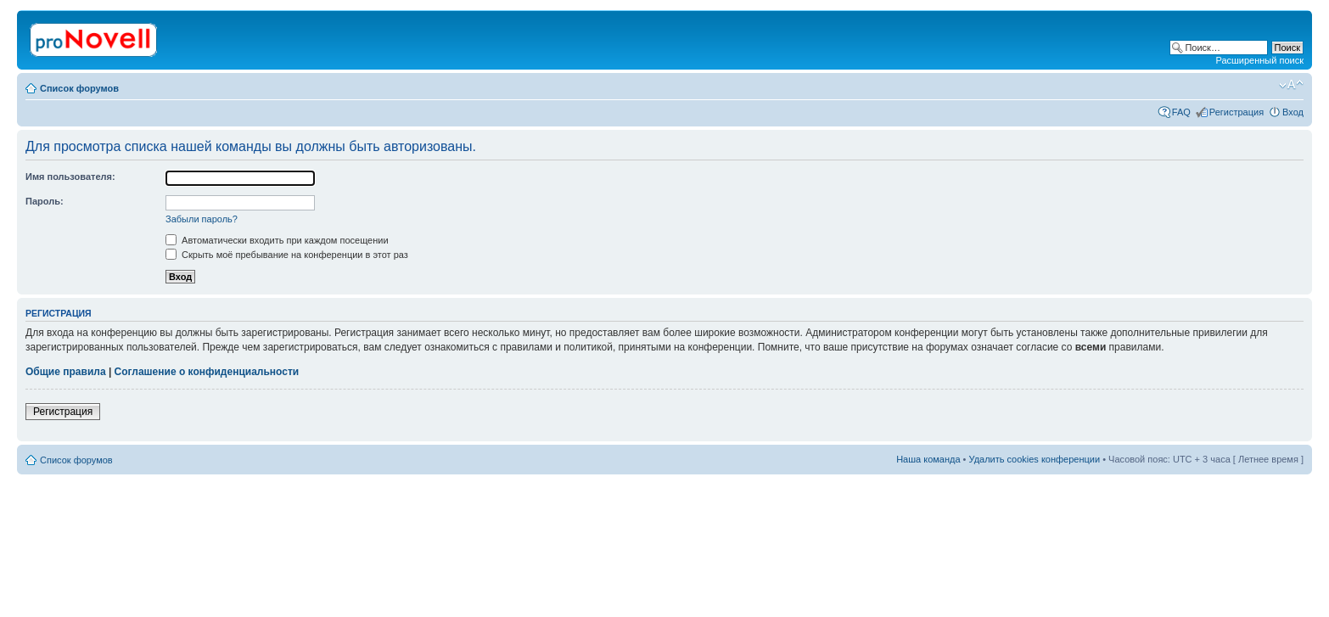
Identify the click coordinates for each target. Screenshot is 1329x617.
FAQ (1181, 112)
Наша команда (928, 459)
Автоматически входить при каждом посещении (277, 240)
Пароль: (44, 201)
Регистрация (1236, 112)
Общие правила (65, 372)
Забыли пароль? (201, 219)
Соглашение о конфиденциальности (207, 372)
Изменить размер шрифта (1291, 85)
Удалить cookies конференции (1035, 459)
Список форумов (79, 88)
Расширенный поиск (1259, 60)
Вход (1293, 112)
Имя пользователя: (70, 176)
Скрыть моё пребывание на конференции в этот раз (286, 255)
